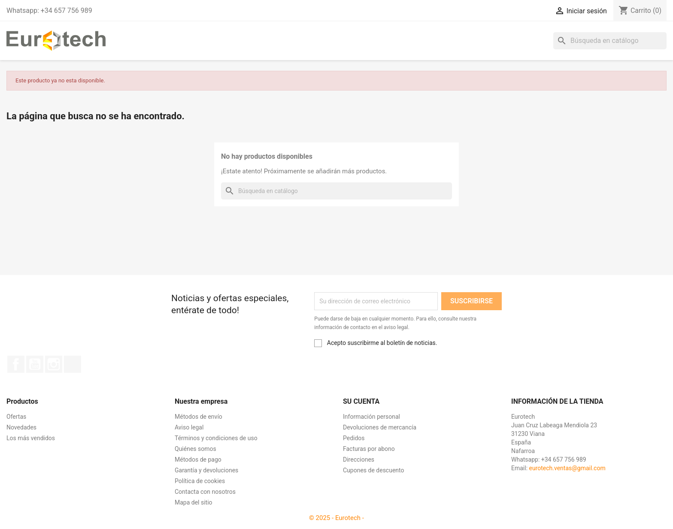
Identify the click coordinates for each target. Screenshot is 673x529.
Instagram (53, 364)
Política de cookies (200, 481)
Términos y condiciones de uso (216, 438)
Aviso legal (189, 427)
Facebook (15, 364)
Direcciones (358, 459)
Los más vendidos (30, 438)
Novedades (21, 427)
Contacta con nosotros (205, 491)
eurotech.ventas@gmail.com (567, 468)
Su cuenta (361, 401)
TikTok (72, 364)
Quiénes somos (195, 448)
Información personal (371, 416)
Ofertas (16, 416)
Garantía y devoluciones (206, 470)
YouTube (34, 364)
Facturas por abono (369, 448)
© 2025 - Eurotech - (336, 518)
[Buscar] (610, 40)
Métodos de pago (198, 459)
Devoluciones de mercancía (379, 427)
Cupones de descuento (373, 470)
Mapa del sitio (193, 502)
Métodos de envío (198, 416)
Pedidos (354, 438)
